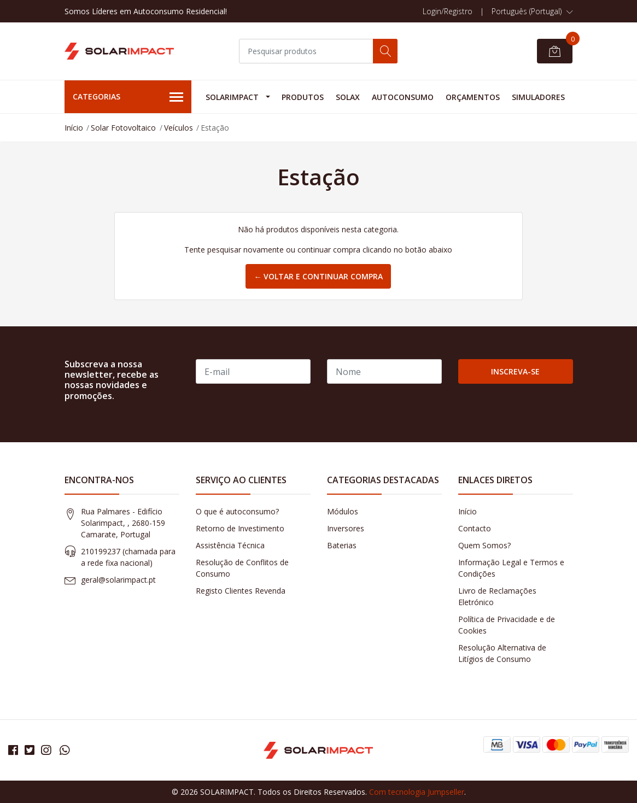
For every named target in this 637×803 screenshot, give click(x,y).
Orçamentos (473, 97)
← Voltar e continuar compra (318, 276)
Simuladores (538, 97)
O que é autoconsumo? (237, 511)
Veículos (178, 127)
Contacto (474, 528)
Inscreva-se (515, 371)
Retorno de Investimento (240, 528)
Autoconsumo (403, 97)
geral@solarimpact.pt (118, 580)
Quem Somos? (484, 545)
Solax (348, 97)
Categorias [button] (128, 97)
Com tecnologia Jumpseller (416, 792)
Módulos (342, 511)
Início (74, 127)
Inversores (345, 528)
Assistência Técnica (230, 545)
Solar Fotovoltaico (123, 127)
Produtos (303, 97)
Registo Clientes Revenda (240, 590)
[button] (532, 11)
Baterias (342, 545)
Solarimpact (232, 97)
